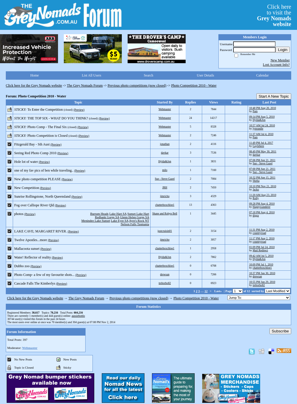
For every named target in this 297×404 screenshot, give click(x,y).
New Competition (26, 188)
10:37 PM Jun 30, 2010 (262, 273)
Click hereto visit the (274, 15)
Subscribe (280, 331)
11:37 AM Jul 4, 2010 (261, 134)
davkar (165, 152)
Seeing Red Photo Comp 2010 (35, 153)
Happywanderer (261, 206)
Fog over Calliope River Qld (34, 205)
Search (148, 75)
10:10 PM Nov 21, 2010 (262, 186)
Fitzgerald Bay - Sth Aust (32, 144)
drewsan (164, 274)
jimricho (165, 196)
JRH (164, 187)
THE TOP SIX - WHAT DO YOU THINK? (57, 118)
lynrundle (258, 128)
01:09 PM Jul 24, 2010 (262, 247)
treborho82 (165, 283)
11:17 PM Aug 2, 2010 (261, 238)
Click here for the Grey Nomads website (34, 85)
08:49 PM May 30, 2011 (262, 151)
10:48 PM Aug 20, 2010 (262, 108)
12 (206, 291)
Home (34, 75)
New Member (280, 60)
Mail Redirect (260, 250)
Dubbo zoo (22, 266)
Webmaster (165, 109)
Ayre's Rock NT (139, 220)
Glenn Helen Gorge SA (134, 217)
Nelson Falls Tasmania (135, 224)
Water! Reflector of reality (32, 257)
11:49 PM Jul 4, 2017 (261, 142)
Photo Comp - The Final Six (47, 127)
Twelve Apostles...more (30, 240)
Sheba (256, 180)
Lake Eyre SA (119, 220)
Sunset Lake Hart (138, 213)
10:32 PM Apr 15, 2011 (262, 177)
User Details (205, 75)
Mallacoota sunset (26, 249)
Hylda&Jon (259, 119)
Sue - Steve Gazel (262, 163)
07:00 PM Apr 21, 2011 (262, 168)
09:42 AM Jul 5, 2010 (261, 255)
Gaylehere (258, 146)
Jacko (256, 189)
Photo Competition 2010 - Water (193, 85)
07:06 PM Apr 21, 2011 (262, 160)
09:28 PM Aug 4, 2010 (262, 203)
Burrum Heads (99, 213)
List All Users (91, 75)
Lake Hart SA (117, 213)
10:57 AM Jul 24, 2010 (262, 125)
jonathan (164, 143)
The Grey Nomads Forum (85, 85)
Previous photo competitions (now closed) (137, 85)
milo (164, 170)
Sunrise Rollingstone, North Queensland (42, 196)
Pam (255, 111)
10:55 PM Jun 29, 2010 (262, 281)
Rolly (256, 198)
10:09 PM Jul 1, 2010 (261, 264)
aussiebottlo (78, 315)
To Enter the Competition (45, 110)
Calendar (262, 75)
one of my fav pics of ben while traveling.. (43, 170)
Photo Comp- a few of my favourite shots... (44, 275)
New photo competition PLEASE (37, 179)
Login (282, 50)
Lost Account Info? (276, 65)
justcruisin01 (164, 230)
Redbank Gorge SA (107, 217)
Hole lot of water (26, 162)
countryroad (259, 232)
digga (256, 215)
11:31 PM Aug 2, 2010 (261, 229)
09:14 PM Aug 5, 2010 (262, 116)
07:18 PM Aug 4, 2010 (262, 212)
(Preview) (78, 109)
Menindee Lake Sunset (96, 220)
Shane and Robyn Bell (164, 213)
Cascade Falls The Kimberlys (34, 283)
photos (18, 214)
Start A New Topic (274, 96)
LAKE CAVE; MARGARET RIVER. (40, 231)
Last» (218, 291)
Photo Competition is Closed (48, 136)
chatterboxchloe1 (164, 204)
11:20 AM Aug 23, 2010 (262, 194)
